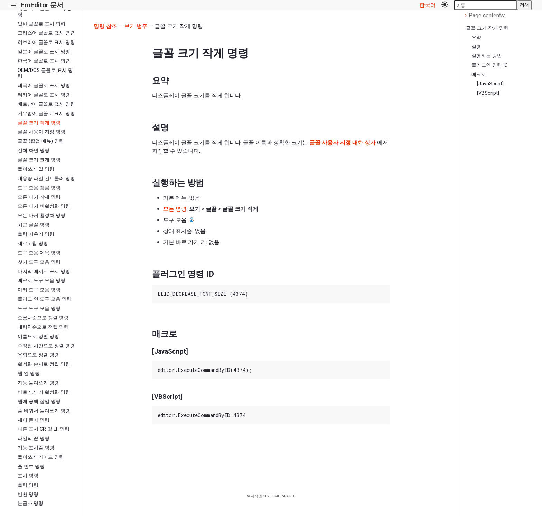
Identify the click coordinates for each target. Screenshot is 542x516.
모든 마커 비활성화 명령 (44, 206)
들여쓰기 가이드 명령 (41, 457)
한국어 (427, 5)
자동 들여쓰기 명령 (38, 383)
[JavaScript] (490, 84)
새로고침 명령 (33, 243)
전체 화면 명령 (33, 150)
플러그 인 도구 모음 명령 (45, 299)
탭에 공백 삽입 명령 (39, 401)
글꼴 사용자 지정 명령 (41, 132)
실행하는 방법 (486, 56)
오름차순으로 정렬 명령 (43, 318)
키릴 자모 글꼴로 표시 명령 (45, 11)
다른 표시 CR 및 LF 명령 (43, 429)
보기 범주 (136, 26)
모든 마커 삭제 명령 (39, 197)
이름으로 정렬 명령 (38, 336)
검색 (524, 5)
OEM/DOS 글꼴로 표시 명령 (45, 73)
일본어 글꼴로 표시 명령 (44, 52)
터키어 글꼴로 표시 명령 (44, 95)
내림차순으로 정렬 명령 (43, 327)
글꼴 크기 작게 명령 (39, 123)
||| (13, 5)
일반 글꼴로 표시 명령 (41, 24)
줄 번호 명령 (31, 466)
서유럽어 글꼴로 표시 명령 (46, 113)
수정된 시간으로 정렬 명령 (46, 346)
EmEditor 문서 (42, 5)
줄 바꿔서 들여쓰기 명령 (44, 411)
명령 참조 (105, 26)
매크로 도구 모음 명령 (41, 280)
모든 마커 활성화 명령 (41, 215)
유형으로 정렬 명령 (38, 355)
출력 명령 (28, 485)
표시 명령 (28, 476)
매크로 (478, 74)
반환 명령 (28, 494)
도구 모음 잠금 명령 (39, 188)
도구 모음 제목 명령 (39, 253)
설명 (476, 47)
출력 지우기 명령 (36, 234)
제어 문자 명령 (33, 420)
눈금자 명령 (30, 503)
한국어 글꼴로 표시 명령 (44, 61)
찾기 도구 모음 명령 (39, 262)
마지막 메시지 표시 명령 (44, 271)
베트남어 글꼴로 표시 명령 (46, 104)
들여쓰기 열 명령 (36, 169)
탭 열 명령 (29, 373)
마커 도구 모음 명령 (39, 290)
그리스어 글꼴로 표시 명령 (46, 33)
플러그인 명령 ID (489, 65)
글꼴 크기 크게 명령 (39, 160)
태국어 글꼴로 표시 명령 (44, 85)
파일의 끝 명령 (33, 438)
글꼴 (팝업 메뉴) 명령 (41, 141)
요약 (476, 37)
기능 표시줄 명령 (36, 448)
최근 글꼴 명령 (33, 225)
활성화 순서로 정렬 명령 (44, 364)
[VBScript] (488, 93)
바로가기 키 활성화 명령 (44, 392)
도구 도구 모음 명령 (39, 308)
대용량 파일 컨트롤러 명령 (46, 178)
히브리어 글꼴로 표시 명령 (46, 42)
